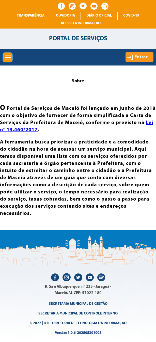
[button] (8, 57)
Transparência (30, 16)
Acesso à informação (81, 23)
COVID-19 (131, 16)
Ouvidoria (65, 16)
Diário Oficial (99, 16)
